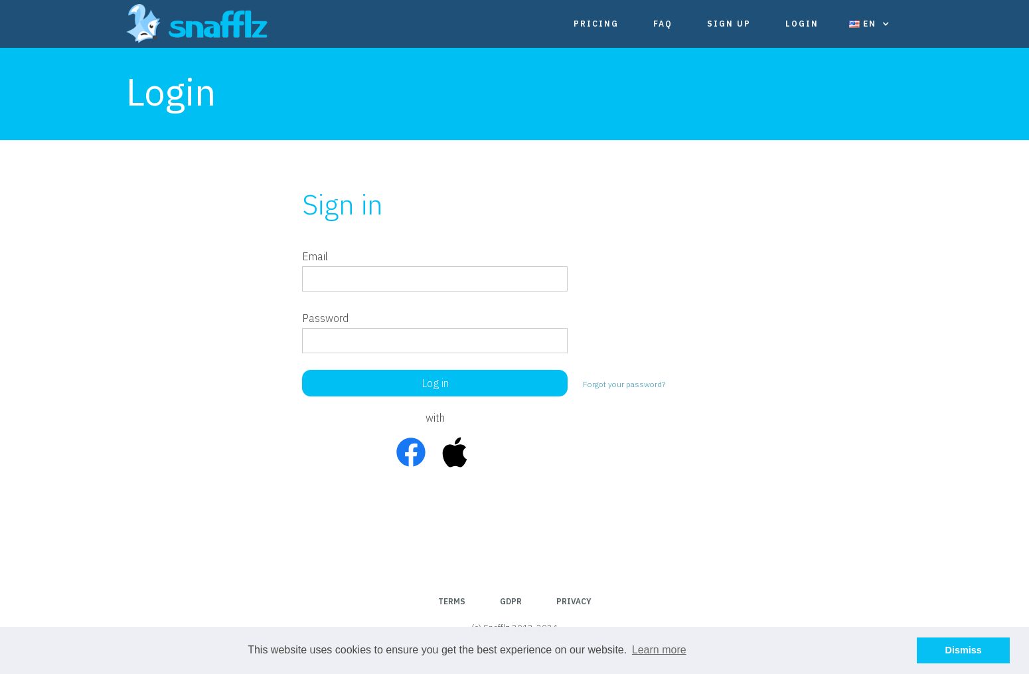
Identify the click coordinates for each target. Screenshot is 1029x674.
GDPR (511, 601)
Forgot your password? (624, 384)
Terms (451, 601)
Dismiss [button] (963, 650)
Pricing (596, 24)
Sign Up (729, 24)
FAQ (663, 24)
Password (325, 318)
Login (802, 24)
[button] (869, 24)
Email (315, 256)
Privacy (574, 601)
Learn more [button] (659, 649)
